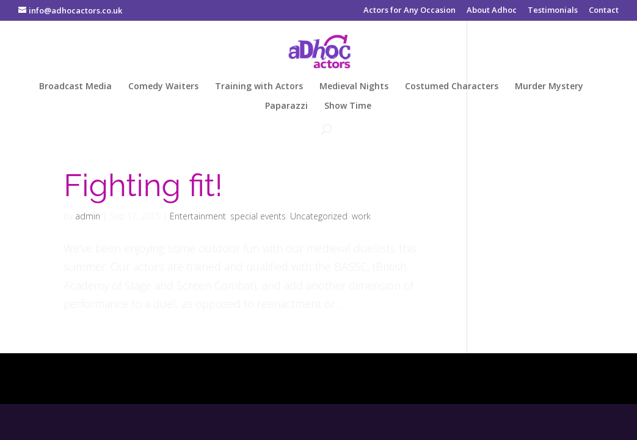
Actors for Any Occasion (409, 10)
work (361, 216)
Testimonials (553, 10)
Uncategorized (319, 216)
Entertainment (198, 216)
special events (258, 216)
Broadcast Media (75, 87)
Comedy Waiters (163, 87)
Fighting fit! (143, 185)
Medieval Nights (353, 87)
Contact (604, 10)
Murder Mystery (549, 87)
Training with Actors (259, 87)
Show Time (347, 106)
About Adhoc (492, 10)
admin (87, 216)
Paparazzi (286, 106)
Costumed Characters (451, 87)
